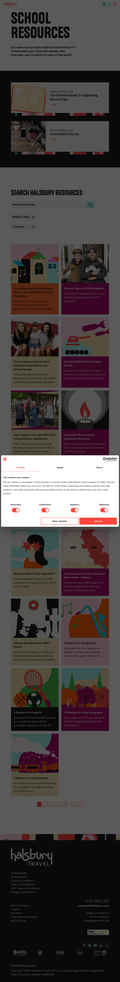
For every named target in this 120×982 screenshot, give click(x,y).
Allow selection (59, 521)
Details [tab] (60, 467)
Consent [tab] (21, 467)
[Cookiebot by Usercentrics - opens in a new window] (105, 459)
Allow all (98, 521)
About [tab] (99, 467)
